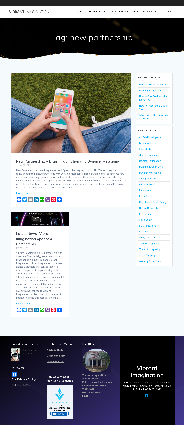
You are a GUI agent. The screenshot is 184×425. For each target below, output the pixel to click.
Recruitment (145, 214)
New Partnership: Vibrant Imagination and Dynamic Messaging (68, 161)
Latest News (146, 190)
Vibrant (29, 12)
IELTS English (146, 184)
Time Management (149, 243)
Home (80, 11)
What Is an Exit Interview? (153, 84)
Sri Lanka (144, 231)
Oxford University (148, 208)
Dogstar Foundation (150, 160)
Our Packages (118, 11)
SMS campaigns (147, 225)
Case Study (145, 149)
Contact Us (167, 11)
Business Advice (147, 143)
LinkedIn (143, 196)
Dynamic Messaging (150, 172)
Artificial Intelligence (150, 137)
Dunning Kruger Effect (151, 90)
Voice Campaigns (148, 255)
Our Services (95, 11)
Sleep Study (145, 219)
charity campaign (148, 155)
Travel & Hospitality (149, 249)
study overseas (147, 237)
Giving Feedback (148, 178)
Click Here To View (21, 385)
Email (85, 395)
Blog (136, 11)
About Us (148, 11)
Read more (22, 193)
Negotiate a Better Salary (153, 202)
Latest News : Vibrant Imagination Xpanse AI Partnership (34, 238)
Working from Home (150, 261)
